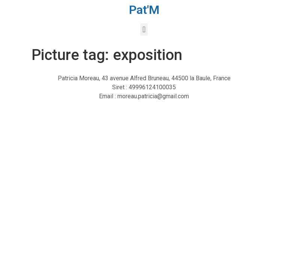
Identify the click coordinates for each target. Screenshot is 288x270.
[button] (143, 29)
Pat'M (144, 10)
